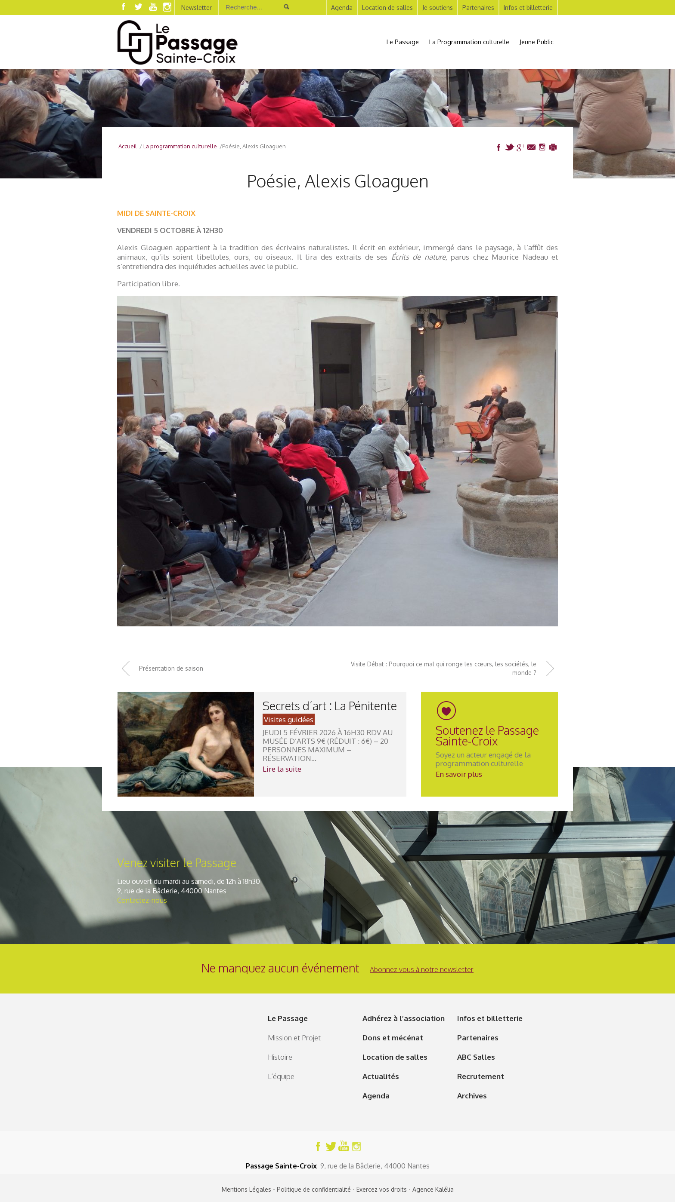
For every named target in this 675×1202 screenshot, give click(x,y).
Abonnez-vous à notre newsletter (422, 969)
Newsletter (196, 7)
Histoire (280, 1056)
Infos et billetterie (528, 7)
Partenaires (478, 7)
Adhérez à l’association (403, 1018)
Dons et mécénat (392, 1037)
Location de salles (387, 7)
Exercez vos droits (381, 1189)
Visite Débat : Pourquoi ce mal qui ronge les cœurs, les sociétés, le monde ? (443, 668)
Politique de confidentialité (314, 1189)
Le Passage (403, 42)
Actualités (380, 1076)
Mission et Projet (294, 1037)
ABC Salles (476, 1056)
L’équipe (281, 1076)
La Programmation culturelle (469, 42)
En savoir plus (459, 774)
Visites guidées (288, 719)
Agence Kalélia (433, 1189)
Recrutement (480, 1076)
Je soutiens (437, 7)
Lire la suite (282, 768)
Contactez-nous (142, 900)
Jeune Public (537, 42)
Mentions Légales (246, 1189)
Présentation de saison (171, 668)
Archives (472, 1095)
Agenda (342, 7)
